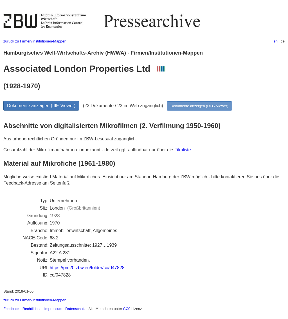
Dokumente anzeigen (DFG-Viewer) (199, 106)
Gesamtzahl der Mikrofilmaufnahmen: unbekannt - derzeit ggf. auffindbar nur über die (88, 149)
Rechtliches (31, 309)
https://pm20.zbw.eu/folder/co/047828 (87, 267)
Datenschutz (75, 309)
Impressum (53, 309)
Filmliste (182, 149)
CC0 (126, 309)
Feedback (11, 309)
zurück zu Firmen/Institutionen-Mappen (34, 41)
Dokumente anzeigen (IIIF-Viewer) (41, 105)
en (276, 41)
